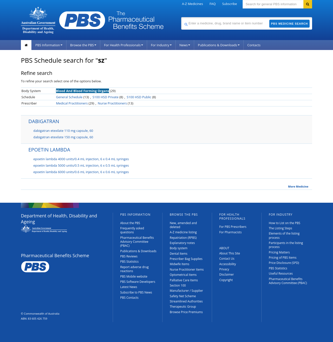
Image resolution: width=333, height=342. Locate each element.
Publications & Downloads (219, 45)
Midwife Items (179, 264)
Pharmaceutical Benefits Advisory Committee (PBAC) (137, 242)
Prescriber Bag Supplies (186, 259)
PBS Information (48, 45)
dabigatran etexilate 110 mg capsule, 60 (63, 130)
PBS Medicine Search (289, 23)
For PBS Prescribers (232, 227)
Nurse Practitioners (112, 103)
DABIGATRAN (43, 121)
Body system (178, 248)
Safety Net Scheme (183, 296)
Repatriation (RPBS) (183, 238)
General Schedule (69, 97)
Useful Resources (281, 273)
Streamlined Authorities (186, 301)
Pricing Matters (279, 252)
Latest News (128, 287)
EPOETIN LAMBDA (49, 149)
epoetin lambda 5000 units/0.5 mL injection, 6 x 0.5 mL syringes (81, 165)
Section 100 (178, 285)
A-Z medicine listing (183, 232)
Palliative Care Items (184, 280)
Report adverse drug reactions (134, 269)
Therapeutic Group (183, 306)
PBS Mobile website (133, 276)
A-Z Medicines (192, 3)
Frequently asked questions (132, 230)
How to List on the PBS (284, 223)
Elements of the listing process (284, 235)
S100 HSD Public (139, 97)
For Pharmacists (230, 232)
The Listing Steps (280, 228)
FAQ (213, 3)
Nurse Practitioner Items (187, 269)
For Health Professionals (123, 45)
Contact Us (226, 258)
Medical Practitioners (72, 103)
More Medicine (298, 186)
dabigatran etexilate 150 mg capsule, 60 (63, 137)
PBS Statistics (129, 261)
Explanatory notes (182, 243)
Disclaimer (226, 274)
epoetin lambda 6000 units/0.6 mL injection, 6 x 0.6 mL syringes (81, 172)
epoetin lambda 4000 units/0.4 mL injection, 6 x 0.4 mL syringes (81, 159)
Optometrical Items (183, 275)
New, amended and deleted (183, 225)
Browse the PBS (83, 45)
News (184, 45)
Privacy (224, 269)
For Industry (161, 45)
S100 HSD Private (105, 97)
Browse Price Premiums (186, 312)
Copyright (226, 280)
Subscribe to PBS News (136, 292)
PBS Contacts (129, 297)
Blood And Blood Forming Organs (82, 91)
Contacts (254, 45)
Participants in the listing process (286, 245)
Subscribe (229, 3)
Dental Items (178, 253)
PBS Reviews (129, 256)
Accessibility (227, 264)
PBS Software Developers (137, 282)
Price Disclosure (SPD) (284, 263)
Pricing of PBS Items (282, 257)
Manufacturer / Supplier (186, 291)
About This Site (229, 253)
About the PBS (130, 223)
